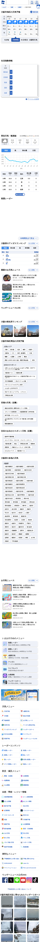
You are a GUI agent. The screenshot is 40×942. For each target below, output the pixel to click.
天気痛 (5, 77)
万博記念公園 (9, 395)
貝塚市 (29, 509)
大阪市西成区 (9, 491)
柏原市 (14, 523)
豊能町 (20, 534)
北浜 (18, 349)
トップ (4, 7)
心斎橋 (12, 356)
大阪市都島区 (9, 466)
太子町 (33, 537)
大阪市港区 (17, 470)
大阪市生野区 (19, 481)
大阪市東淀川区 (21, 477)
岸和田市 (17, 505)
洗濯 (5, 92)
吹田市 (7, 509)
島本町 (14, 534)
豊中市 (24, 505)
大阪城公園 (19, 373)
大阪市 (30, 349)
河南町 (7, 541)
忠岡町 (7, 537)
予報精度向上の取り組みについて (19, 889)
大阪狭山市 (30, 530)
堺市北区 (32, 502)
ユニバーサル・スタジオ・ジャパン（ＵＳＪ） (18, 440)
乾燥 (5, 82)
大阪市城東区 (9, 484)
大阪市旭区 (29, 481)
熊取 (7, 256)
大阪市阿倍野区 (20, 484)
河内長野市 (8, 520)
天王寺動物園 (9, 381)
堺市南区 (23, 502)
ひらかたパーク (9, 451)
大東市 (23, 520)
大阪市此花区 (30, 466)
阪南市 (7, 534)
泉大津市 (14, 509)
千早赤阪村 (15, 541)
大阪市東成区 (9, 481)
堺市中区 (26, 498)
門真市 (29, 523)
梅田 (24, 349)
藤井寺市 (21, 527)
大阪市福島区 (19, 466)
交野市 (22, 530)
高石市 (14, 527)
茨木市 (20, 513)
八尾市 (27, 513)
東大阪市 (29, 527)
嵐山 (15, 443)
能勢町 (27, 534)
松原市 (16, 520)
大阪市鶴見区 (30, 491)
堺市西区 (15, 502)
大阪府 (19, 7)
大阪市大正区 (28, 470)
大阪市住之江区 (9, 495)
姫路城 (33, 443)
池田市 (31, 505)
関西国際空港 (9, 424)
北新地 (7, 353)
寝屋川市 (23, 516)
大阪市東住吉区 (20, 488)
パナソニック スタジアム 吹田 (13, 385)
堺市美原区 (8, 505)
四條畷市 (14, 530)
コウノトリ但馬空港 (11, 412)
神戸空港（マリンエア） (12, 415)
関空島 (8, 260)
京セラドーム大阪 (21, 381)
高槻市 (22, 509)
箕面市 (7, 523)
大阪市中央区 (9, 498)
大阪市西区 (8, 470)
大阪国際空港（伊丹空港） (27, 412)
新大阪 (12, 349)
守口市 (7, 513)
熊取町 (14, 537)
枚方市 (14, 513)
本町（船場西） (21, 353)
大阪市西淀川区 (9, 477)
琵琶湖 (7, 447)
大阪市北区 (31, 495)
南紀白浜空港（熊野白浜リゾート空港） (16, 408)
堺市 (33, 360)
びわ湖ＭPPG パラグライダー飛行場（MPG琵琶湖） (19, 419)
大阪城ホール (9, 373)
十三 (13, 353)
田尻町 (20, 537)
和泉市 (30, 520)
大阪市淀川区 (19, 491)
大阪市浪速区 (21, 473)
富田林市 (15, 516)
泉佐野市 (7, 516)
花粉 (5, 87)
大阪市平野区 (21, 495)
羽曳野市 (21, 523)
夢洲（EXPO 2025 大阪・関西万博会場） (17, 360)
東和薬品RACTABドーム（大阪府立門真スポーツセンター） (20, 377)
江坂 (30, 353)
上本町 (19, 356)
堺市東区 (7, 502)
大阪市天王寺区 (9, 473)
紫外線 (5, 72)
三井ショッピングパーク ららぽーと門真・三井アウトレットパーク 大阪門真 (20, 368)
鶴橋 (6, 356)
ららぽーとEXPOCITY (11, 388)
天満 (6, 349)
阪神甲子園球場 (9, 436)
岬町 (26, 537)
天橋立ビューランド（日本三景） (21, 447)
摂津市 (7, 527)
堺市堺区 (18, 498)
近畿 (12, 7)
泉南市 (7, 530)
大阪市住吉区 (9, 488)
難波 (25, 356)
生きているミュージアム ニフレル (15, 392)
